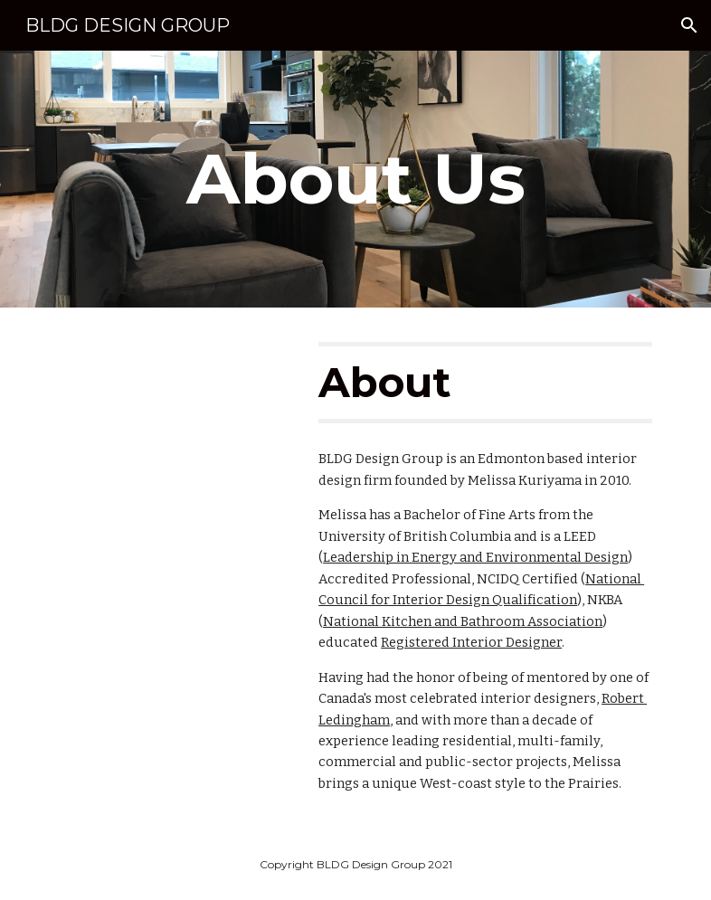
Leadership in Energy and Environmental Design (475, 557)
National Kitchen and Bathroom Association (462, 621)
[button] (689, 25)
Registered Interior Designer (471, 642)
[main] (356, 179)
